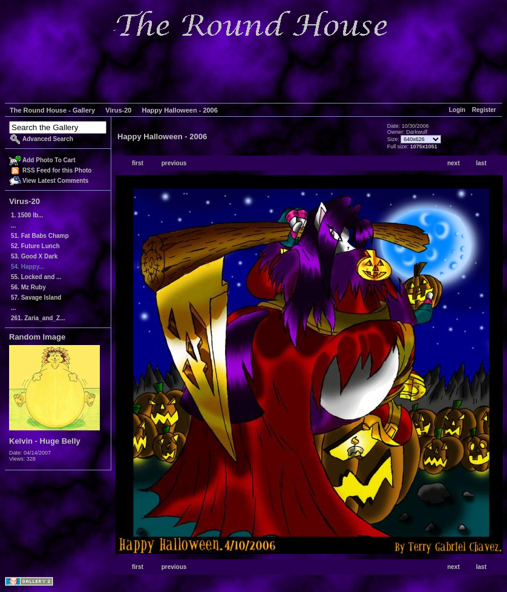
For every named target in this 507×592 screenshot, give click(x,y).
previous (174, 163)
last (481, 163)
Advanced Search (47, 139)
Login (457, 110)
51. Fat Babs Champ (40, 235)
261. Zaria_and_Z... (38, 318)
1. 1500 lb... (27, 215)
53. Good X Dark (34, 256)
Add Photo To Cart (49, 160)
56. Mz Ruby (28, 287)
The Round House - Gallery (52, 110)
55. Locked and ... (36, 277)
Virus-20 (118, 110)
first (137, 163)
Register (484, 110)
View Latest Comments (55, 180)
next (453, 163)
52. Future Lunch (35, 246)
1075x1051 (423, 146)
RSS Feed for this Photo (56, 170)
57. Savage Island (36, 297)
